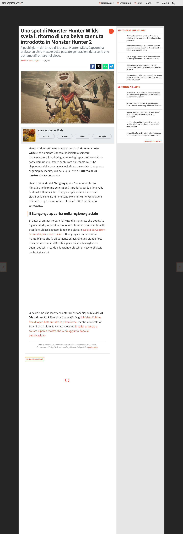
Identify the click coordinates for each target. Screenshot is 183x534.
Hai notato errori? (34, 359)
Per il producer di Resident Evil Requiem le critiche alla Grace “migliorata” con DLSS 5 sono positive (143, 124)
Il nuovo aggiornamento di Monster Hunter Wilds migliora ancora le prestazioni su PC (143, 57)
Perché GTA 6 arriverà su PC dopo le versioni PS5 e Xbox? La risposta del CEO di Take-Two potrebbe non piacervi (143, 94)
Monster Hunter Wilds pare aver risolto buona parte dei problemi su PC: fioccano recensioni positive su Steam (144, 77)
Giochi (165, 3)
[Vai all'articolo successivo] (3, 267)
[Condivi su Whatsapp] (105, 66)
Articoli (46, 136)
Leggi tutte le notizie (152, 141)
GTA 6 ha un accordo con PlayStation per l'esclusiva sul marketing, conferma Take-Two (144, 104)
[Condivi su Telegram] (111, 66)
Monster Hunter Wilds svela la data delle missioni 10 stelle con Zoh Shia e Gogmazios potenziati (144, 38)
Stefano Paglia (34, 61)
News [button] (138, 3)
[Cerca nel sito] (174, 3)
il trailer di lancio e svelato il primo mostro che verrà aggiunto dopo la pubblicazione (63, 331)
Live (157, 3)
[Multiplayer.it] (12, 3)
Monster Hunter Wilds (50, 130)
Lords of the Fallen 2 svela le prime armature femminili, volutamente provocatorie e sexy (144, 134)
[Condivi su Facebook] (92, 66)
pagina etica (92, 347)
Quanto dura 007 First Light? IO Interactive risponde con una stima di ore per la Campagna (143, 114)
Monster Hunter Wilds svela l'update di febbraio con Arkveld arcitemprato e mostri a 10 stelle (144, 67)
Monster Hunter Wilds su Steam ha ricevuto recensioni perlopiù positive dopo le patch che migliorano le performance (144, 47)
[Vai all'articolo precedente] (180, 267)
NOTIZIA (23, 61)
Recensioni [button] (124, 3)
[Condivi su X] (98, 66)
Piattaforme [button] (106, 3)
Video (148, 3)
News (64, 136)
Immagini (102, 136)
